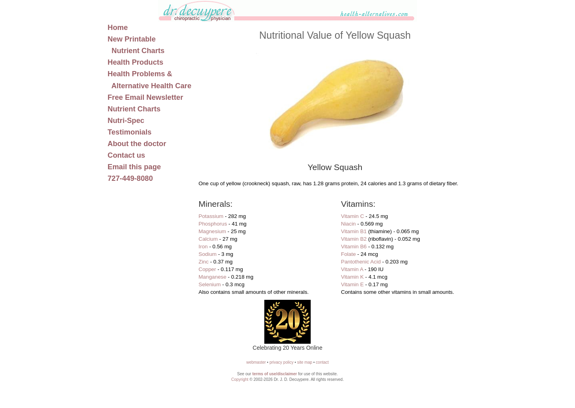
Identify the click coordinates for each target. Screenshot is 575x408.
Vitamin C (352, 216)
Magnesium (212, 231)
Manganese (213, 277)
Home (118, 28)
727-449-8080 (130, 178)
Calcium (208, 239)
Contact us (126, 155)
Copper (207, 269)
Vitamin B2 (354, 239)
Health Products (135, 62)
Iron (203, 247)
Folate (348, 254)
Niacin (348, 224)
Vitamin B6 (354, 247)
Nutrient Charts (134, 109)
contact (322, 362)
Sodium (208, 254)
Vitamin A (352, 269)
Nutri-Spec (126, 121)
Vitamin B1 (354, 231)
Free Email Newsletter (145, 97)
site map (304, 362)
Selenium (210, 284)
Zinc (204, 262)
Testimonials (130, 132)
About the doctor (137, 144)
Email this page (134, 167)
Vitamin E (352, 284)
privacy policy (281, 362)
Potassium (211, 216)
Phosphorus (213, 224)
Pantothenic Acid (361, 262)
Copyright (239, 379)
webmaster (256, 362)
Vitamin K (352, 277)
